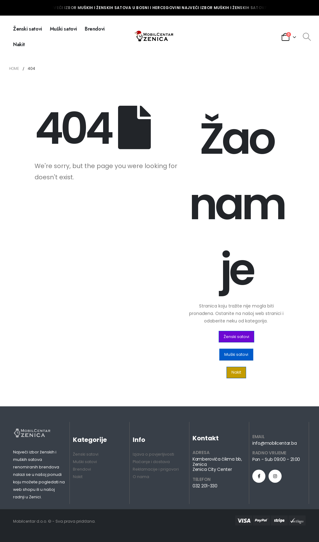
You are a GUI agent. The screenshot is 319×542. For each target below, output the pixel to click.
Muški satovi (63, 28)
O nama (141, 476)
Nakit (19, 44)
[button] (236, 336)
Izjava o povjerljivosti (153, 454)
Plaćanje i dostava (151, 461)
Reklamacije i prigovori (156, 469)
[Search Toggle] (307, 37)
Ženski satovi (27, 28)
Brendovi (95, 28)
